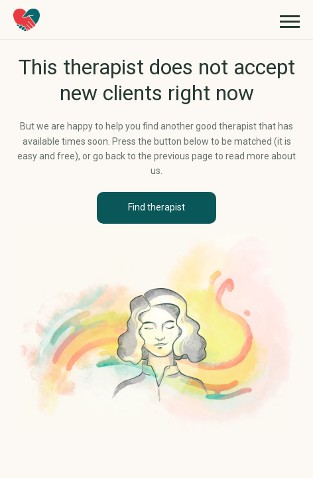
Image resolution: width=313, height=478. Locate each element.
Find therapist (156, 207)
